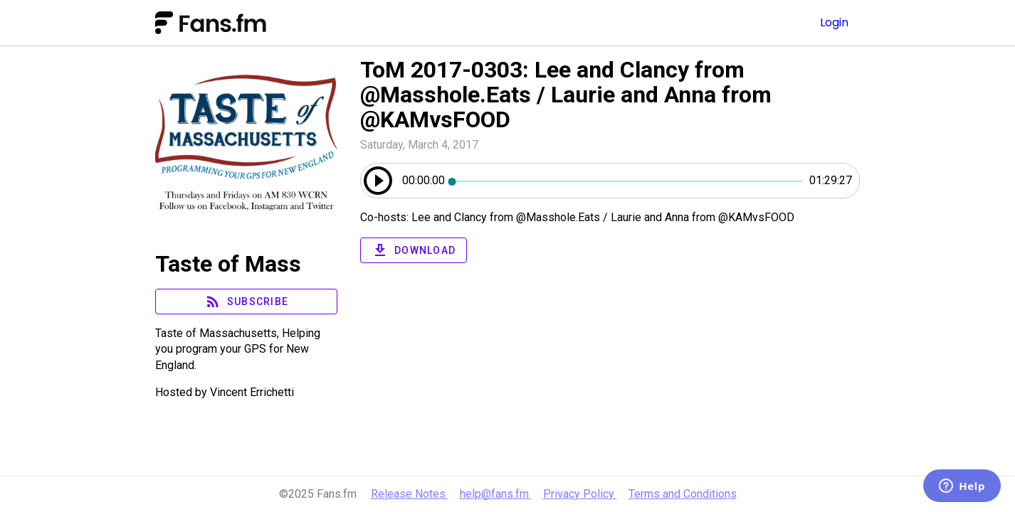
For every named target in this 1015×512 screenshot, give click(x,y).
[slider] (627, 181)
